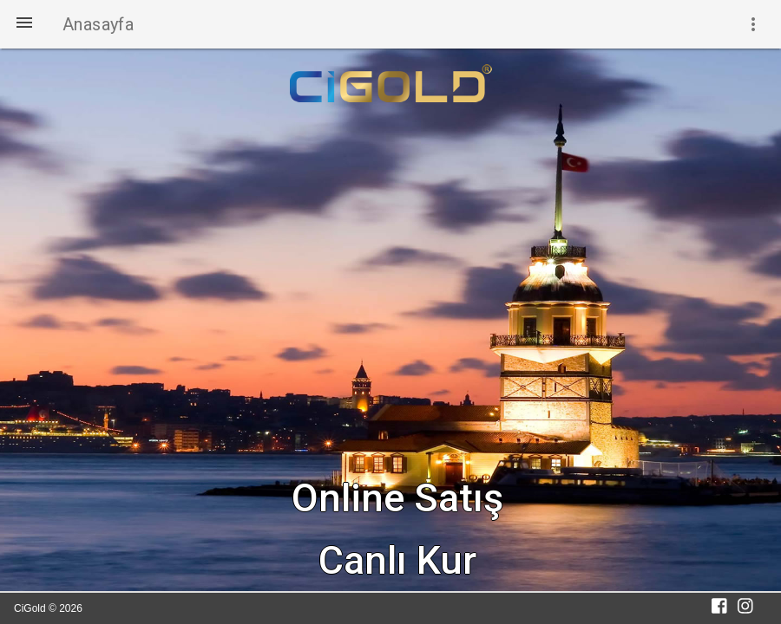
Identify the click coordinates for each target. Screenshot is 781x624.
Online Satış (397, 498)
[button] (24, 24)
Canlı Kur (397, 560)
